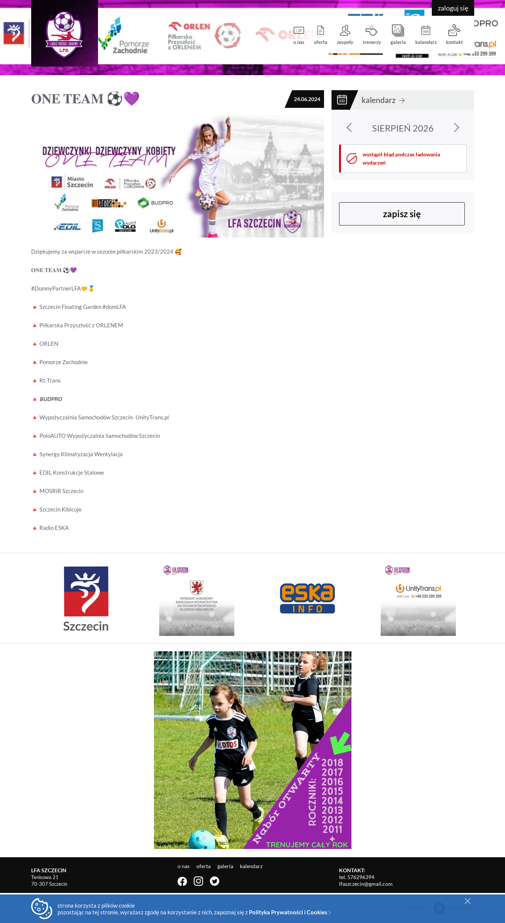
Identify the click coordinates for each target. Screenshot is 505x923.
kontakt (454, 35)
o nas (299, 35)
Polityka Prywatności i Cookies (290, 912)
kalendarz (426, 35)
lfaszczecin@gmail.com (366, 884)
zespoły (345, 35)
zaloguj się (453, 8)
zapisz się (402, 213)
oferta (320, 35)
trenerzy (372, 35)
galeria (398, 35)
